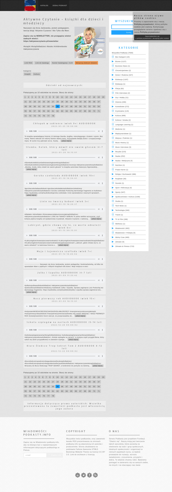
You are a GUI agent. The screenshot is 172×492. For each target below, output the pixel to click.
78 (53, 116)
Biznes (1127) (120, 61)
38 (26, 106)
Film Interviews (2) (122, 93)
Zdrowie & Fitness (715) (124, 246)
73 (30, 116)
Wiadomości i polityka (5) (125, 233)
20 (103, 97)
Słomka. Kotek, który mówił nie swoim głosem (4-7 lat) (64, 148)
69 (90, 111)
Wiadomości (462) (122, 228)
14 (76, 97)
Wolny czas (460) (122, 237)
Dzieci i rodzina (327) (124, 75)
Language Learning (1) (124, 124)
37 (99, 102)
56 (30, 111)
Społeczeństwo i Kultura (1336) (127, 197)
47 (67, 106)
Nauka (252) (120, 156)
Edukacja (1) (120, 84)
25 (44, 102)
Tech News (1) (121, 206)
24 (39, 102)
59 (44, 111)
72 (26, 116)
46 (62, 106)
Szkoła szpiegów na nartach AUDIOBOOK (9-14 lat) (64, 322)
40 (35, 106)
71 (99, 111)
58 (39, 111)
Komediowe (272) (122, 106)
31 (71, 102)
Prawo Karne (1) (121, 170)
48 (71, 106)
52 (90, 106)
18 (94, 97)
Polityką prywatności (144, 24)
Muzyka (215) (120, 152)
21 (26, 102)
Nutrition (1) (120, 165)
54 (99, 106)
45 (58, 106)
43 (48, 106)
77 (48, 116)
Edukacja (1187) (121, 79)
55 (26, 111)
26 (48, 102)
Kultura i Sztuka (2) (123, 120)
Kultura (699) (120, 115)
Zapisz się (54, 455)
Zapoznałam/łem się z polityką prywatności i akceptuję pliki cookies (152, 37)
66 (76, 111)
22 (30, 102)
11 (62, 97)
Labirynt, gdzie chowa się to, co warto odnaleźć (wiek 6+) (64, 226)
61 (53, 111)
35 (90, 102)
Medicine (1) (120, 129)
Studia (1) (119, 201)
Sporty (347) (120, 192)
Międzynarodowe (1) (123, 133)
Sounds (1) (119, 183)
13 (71, 97)
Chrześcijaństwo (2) (123, 70)
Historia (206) (120, 102)
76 (44, 116)
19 (99, 97)
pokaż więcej (66, 141)
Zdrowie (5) (119, 242)
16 (85, 97)
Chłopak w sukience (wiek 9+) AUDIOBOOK (64, 123)
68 (85, 111)
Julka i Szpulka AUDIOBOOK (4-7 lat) (64, 272)
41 (39, 106)
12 (67, 97)
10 (57, 97)
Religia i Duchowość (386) (125, 174)
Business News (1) (122, 66)
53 (94, 106)
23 (35, 102)
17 (90, 97)
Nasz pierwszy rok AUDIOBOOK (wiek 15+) (64, 298)
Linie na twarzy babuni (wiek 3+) (64, 201)
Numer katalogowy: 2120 (62, 63)
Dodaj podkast (60, 5)
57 (35, 111)
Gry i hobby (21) (121, 97)
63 (62, 111)
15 (80, 97)
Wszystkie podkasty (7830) (122, 53)
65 (71, 111)
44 (53, 106)
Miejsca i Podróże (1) (123, 138)
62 (58, 111)
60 (48, 111)
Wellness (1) (120, 224)
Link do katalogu (42, 63)
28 (58, 102)
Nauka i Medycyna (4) (124, 161)
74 (35, 116)
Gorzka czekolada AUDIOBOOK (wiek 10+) (64, 175)
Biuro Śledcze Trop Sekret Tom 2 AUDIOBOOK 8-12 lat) (64, 346)
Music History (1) (122, 143)
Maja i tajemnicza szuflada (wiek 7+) (64, 251)
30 (67, 102)
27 (53, 102)
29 (62, 102)
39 (30, 106)
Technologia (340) (122, 210)
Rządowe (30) (120, 179)
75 (39, 116)
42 (44, 106)
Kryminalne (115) (122, 111)
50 (80, 106)
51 (85, 106)
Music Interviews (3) (123, 147)
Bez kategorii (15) (122, 57)
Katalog (44, 5)
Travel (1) (119, 215)
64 (67, 111)
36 (94, 102)
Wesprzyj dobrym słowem (86, 63)
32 (76, 102)
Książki (28, 74)
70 (94, 111)
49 (76, 106)
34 (85, 102)
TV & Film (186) (121, 219)
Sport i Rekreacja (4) (123, 188)
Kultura (37, 74)
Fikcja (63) (119, 88)
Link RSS (28, 63)
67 (80, 111)
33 (80, 102)
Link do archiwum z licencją (82, 454)
